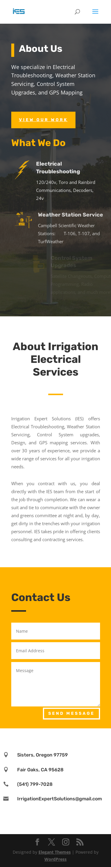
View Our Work (43, 119)
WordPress (55, 859)
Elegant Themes (54, 852)
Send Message (71, 713)
